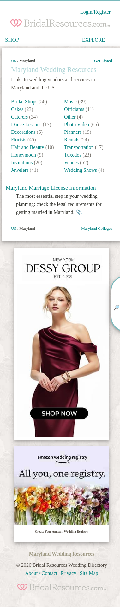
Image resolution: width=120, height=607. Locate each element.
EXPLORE (93, 39)
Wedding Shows (81, 170)
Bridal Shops (25, 101)
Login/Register (95, 12)
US (13, 61)
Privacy (68, 573)
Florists (19, 139)
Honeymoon (24, 155)
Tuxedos (73, 155)
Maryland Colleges (96, 228)
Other (70, 116)
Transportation (79, 147)
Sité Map (89, 573)
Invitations (22, 162)
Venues (72, 162)
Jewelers (20, 170)
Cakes (18, 109)
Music (71, 101)
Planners (73, 132)
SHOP (12, 39)
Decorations (24, 132)
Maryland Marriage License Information (51, 187)
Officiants (75, 109)
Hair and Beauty (28, 147)
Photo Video (77, 124)
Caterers (20, 116)
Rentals (72, 139)
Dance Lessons (27, 124)
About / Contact (41, 573)
